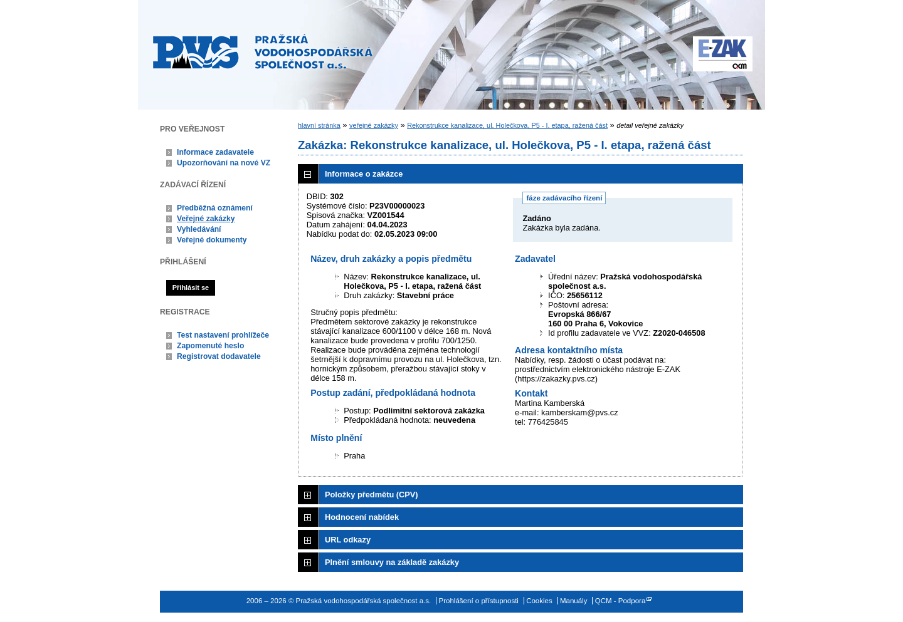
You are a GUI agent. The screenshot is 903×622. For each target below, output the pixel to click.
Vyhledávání (199, 229)
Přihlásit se (190, 287)
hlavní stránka (319, 125)
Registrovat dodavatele (219, 356)
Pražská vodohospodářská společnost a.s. (262, 51)
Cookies (539, 600)
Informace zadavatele (215, 152)
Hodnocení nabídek (362, 517)
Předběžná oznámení (215, 208)
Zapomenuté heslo (210, 345)
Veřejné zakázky (206, 218)
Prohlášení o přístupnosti (479, 600)
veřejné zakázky (373, 125)
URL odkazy (348, 539)
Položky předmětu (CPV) (371, 494)
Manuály (574, 600)
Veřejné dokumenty (211, 240)
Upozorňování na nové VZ (223, 162)
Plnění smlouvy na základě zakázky (392, 562)
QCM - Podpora (620, 600)
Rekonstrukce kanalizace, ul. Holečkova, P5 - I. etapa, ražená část (507, 125)
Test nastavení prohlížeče (223, 335)
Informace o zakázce (364, 174)
